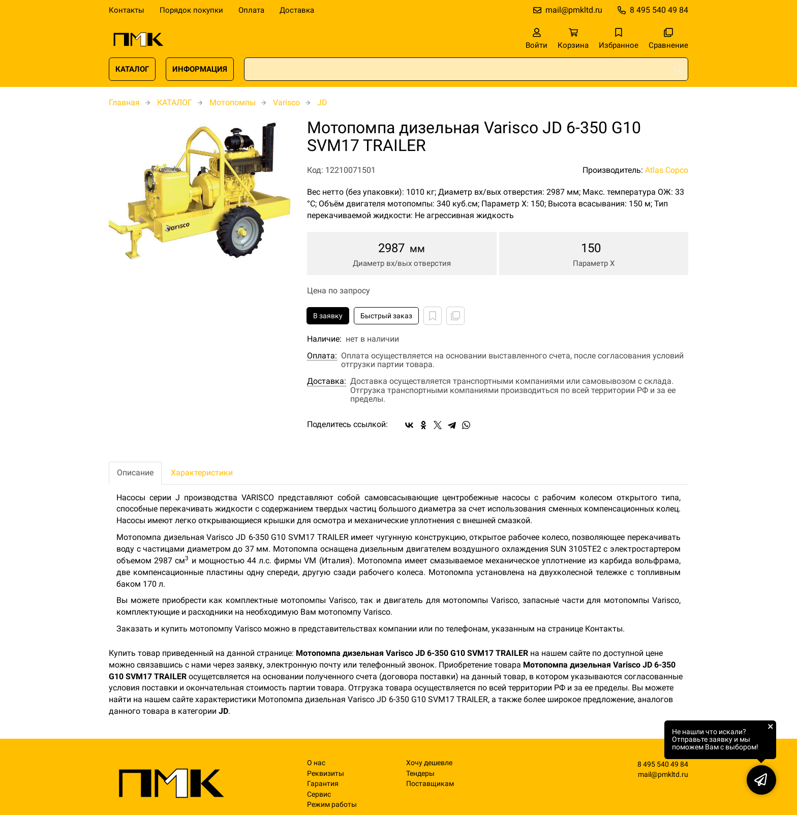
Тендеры (420, 773)
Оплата (251, 10)
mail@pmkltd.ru (573, 10)
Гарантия (323, 784)
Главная (124, 102)
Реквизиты (325, 773)
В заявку (328, 316)
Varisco (286, 102)
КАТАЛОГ (132, 69)
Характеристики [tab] (202, 472)
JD (322, 102)
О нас (316, 763)
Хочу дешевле (429, 763)
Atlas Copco (666, 170)
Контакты (126, 10)
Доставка (297, 10)
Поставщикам (430, 784)
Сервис (319, 794)
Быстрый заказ (386, 316)
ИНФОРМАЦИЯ (199, 69)
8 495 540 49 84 (659, 10)
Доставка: (326, 381)
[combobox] (466, 69)
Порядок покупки (191, 10)
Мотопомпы (232, 102)
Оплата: (322, 355)
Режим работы (332, 804)
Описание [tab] (135, 472)
